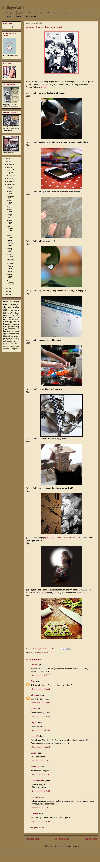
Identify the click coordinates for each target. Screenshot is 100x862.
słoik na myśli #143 (9, 250)
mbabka (34, 695)
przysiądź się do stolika (11, 305)
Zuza (33, 681)
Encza (33, 753)
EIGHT (44, 87)
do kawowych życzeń (10, 282)
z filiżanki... (10, 271)
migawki (9, 233)
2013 (7, 161)
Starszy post (91, 838)
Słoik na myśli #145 (9, 202)
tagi (18, 333)
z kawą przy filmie (66, 13)
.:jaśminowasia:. (38, 780)
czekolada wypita (10, 255)
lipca (9, 167)
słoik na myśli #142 (9, 276)
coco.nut (34, 797)
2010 (7, 294)
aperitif (5, 343)
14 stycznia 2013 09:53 (40, 821)
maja (9, 173)
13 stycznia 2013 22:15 (40, 808)
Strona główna (9, 13)
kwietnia (10, 176)
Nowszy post (32, 838)
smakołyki (6, 331)
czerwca (10, 170)
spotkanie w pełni (10, 197)
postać (15, 341)
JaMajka (35, 664)
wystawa (15, 338)
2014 (7, 159)
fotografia (6, 340)
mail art (14, 340)
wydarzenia (15, 326)
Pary (8, 207)
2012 (7, 288)
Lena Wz (35, 736)
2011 (7, 291)
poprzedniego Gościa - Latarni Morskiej (59, 537)
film (17, 315)
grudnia (9, 164)
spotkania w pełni (24, 13)
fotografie (14, 348)
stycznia (10, 184)
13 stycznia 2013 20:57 (40, 774)
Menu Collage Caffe (10, 228)
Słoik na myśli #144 (9, 222)
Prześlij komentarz (36, 827)
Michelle (34, 814)
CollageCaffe (13, 7)
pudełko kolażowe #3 (8, 349)
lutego (9, 181)
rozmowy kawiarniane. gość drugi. (11, 242)
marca (9, 179)
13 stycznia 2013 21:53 (40, 791)
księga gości (8, 335)
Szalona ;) (35, 766)
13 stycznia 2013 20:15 (40, 761)
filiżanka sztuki (51, 13)
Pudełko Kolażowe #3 (10, 215)
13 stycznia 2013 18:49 (40, 703)
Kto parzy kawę (31, 16)
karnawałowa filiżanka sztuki (11, 266)
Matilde (34, 709)
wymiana (16, 323)
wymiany (8, 16)
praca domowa (7, 341)
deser (8, 324)
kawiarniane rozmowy (83, 13)
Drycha (34, 722)
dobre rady (14, 343)
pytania (5, 323)
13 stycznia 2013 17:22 (40, 675)
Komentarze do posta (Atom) (67, 846)
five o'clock (15, 319)
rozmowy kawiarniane (43, 652)
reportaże (18, 16)
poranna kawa (9, 192)
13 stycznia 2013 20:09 (40, 730)
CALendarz (11, 328)
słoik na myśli (38, 13)
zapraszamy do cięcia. (10, 260)
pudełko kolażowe (9, 330)
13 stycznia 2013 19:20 (40, 716)
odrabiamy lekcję (10, 188)
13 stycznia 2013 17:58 (40, 689)
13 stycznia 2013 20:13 (40, 747)
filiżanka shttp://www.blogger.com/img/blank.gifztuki (11, 346)
